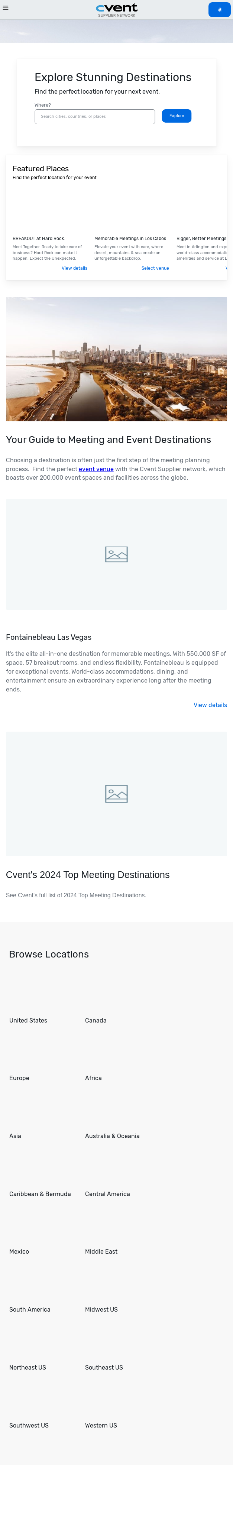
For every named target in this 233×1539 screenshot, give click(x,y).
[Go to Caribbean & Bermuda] (43, 1174)
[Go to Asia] (43, 1116)
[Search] (176, 116)
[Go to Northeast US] (43, 1348)
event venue (96, 469)
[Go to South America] (43, 1290)
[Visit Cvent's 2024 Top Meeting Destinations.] (116, 827)
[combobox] (95, 117)
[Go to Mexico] (43, 1232)
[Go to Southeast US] (118, 1348)
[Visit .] (50, 210)
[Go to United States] (43, 1001)
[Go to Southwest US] (43, 1406)
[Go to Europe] (43, 1058)
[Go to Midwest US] (118, 1290)
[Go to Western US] (118, 1406)
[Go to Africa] (118, 1058)
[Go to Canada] (118, 1001)
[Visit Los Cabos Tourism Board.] (132, 210)
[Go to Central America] (118, 1174)
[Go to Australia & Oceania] (118, 1116)
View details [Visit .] (74, 268)
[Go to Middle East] (118, 1232)
